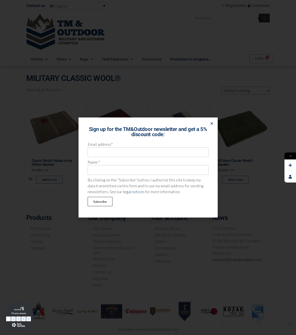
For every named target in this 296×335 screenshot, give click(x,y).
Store (97, 285)
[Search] (264, 17)
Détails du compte (170, 235)
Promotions (152, 59)
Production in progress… (190, 59)
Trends (36, 241)
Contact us (35, 5)
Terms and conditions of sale (113, 250)
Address (162, 254)
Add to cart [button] (49, 179)
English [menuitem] (61, 6)
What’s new (40, 235)
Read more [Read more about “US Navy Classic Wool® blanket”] (173, 179)
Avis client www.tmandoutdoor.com (148, 329)
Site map (100, 278)
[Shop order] (246, 90)
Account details (168, 228)
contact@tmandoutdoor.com (237, 259)
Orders (160, 241)
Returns (99, 265)
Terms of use (104, 259)
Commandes (166, 248)
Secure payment (106, 235)
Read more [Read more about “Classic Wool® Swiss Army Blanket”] (111, 179)
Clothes (39, 59)
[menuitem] (77, 6)
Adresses (162, 261)
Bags (86, 59)
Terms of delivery (107, 241)
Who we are (103, 228)
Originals (38, 248)
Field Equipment (117, 59)
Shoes (64, 59)
